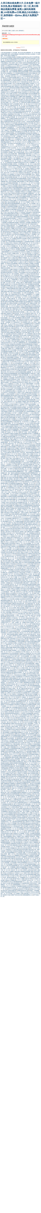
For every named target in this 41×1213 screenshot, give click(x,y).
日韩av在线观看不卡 (26, 416)
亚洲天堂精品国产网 (7, 610)
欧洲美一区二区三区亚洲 (24, 358)
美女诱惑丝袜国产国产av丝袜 (16, 742)
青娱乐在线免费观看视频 (15, 112)
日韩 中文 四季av (25, 568)
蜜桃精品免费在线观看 (18, 647)
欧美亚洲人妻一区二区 (19, 105)
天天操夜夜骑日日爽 (19, 555)
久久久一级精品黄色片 (29, 405)
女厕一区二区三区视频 (34, 158)
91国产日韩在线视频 (15, 388)
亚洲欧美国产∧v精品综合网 (29, 583)
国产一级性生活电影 (13, 445)
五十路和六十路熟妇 (7, 640)
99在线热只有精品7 (19, 646)
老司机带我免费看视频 (9, 760)
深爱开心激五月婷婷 (17, 63)
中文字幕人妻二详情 (20, 140)
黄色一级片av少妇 (8, 722)
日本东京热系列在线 (15, 662)
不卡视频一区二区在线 (12, 547)
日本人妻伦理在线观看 (11, 550)
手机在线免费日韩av (27, 748)
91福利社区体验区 (31, 126)
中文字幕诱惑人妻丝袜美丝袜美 (31, 534)
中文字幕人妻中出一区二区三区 (29, 651)
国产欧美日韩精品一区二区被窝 (13, 509)
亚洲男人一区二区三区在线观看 (31, 670)
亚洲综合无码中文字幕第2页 (9, 208)
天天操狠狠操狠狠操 (30, 228)
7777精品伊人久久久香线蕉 (23, 218)
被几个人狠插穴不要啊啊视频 (31, 575)
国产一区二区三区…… (10, 145)
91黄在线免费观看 (32, 93)
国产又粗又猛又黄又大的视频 (8, 419)
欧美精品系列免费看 (31, 133)
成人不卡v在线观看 (23, 64)
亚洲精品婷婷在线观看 (18, 58)
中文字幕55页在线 (33, 807)
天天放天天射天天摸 (20, 657)
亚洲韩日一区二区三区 (33, 848)
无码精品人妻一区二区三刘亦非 (32, 525)
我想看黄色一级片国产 (23, 719)
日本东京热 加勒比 (7, 187)
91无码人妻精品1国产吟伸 (9, 537)
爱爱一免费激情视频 (20, 153)
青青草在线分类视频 (31, 326)
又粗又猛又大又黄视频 (16, 285)
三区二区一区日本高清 (15, 568)
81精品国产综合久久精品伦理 (9, 257)
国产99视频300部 (24, 189)
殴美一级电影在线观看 (6, 194)
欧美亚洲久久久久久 (20, 530)
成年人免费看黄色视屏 (13, 339)
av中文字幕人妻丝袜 (11, 82)
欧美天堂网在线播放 (9, 837)
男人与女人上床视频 (15, 167)
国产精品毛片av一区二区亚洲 (9, 275)
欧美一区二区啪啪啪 (30, 555)
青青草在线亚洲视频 (19, 345)
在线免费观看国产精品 (28, 824)
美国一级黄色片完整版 (8, 508)
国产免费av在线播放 (32, 492)
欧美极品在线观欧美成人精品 (19, 761)
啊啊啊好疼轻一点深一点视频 (24, 471)
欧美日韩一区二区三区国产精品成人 (26, 329)
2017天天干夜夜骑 (16, 691)
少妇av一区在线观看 (28, 427)
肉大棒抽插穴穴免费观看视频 (32, 646)
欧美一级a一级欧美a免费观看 (12, 473)
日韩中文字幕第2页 (14, 468)
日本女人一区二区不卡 (29, 183)
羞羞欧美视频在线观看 (31, 307)
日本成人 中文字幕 (30, 221)
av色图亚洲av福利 (8, 121)
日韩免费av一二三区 (28, 413)
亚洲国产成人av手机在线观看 (15, 411)
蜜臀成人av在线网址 (11, 593)
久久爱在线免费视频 (15, 317)
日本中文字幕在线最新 (11, 92)
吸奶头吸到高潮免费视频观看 (12, 203)
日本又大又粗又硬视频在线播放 (9, 813)
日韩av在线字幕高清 (12, 719)
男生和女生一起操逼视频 (29, 527)
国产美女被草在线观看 (27, 662)
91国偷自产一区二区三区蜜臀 (23, 629)
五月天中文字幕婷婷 (6, 673)
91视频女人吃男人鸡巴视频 (25, 171)
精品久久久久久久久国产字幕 (28, 451)
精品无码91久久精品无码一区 (23, 402)
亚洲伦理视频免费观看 (8, 360)
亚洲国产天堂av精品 (7, 143)
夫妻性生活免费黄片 (15, 588)
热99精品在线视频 (9, 369)
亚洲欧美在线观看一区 (27, 317)
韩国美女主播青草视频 (23, 287)
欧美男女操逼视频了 (33, 394)
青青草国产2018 (27, 720)
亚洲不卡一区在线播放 (15, 149)
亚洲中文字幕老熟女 (11, 564)
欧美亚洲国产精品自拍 (27, 849)
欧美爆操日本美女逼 (27, 227)
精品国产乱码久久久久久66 (14, 616)
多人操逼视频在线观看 (28, 241)
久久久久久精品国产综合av (9, 265)
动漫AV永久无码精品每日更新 (19, 788)
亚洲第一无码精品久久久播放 (32, 640)
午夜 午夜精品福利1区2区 (14, 294)
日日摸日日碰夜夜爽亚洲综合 (20, 802)
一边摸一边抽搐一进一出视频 (18, 622)
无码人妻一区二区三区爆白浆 (20, 501)
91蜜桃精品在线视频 (21, 783)
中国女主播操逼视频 (25, 306)
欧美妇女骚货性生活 (22, 553)
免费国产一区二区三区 (28, 757)
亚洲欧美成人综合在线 (21, 332)
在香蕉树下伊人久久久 (16, 240)
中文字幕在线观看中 (33, 297)
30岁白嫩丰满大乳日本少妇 (9, 276)
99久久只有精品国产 (21, 747)
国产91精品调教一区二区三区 (29, 804)
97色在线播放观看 (29, 663)
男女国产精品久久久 (17, 621)
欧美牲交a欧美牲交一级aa (33, 634)
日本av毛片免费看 (26, 142)
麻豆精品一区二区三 (25, 468)
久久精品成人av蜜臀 (10, 590)
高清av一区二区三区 (21, 253)
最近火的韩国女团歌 (13, 259)
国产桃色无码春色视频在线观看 (31, 438)
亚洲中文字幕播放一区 (34, 465)
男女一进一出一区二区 (10, 558)
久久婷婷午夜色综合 (23, 457)
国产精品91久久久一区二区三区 (30, 578)
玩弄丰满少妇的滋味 (31, 272)
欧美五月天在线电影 (12, 123)
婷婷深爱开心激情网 (6, 159)
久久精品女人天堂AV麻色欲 (21, 380)
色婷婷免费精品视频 (33, 785)
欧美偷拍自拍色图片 (34, 260)
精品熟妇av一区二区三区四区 (25, 423)
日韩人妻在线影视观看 (29, 643)
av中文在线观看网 (26, 691)
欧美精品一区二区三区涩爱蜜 (26, 68)
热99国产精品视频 (14, 109)
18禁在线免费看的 (28, 367)
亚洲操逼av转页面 (16, 382)
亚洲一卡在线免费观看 (11, 70)
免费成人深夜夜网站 (8, 114)
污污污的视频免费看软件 (19, 73)
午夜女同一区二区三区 (15, 584)
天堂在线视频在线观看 (15, 407)
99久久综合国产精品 (6, 514)
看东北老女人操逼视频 (10, 408)
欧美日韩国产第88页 (33, 564)
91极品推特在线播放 (14, 95)
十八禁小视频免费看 (6, 757)
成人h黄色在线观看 (7, 177)
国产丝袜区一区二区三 (21, 297)
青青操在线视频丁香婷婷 (22, 325)
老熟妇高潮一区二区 (30, 111)
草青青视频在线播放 (33, 754)
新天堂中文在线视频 (11, 350)
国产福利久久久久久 (12, 613)
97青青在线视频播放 (22, 862)
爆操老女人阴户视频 (31, 172)
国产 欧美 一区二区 (7, 293)
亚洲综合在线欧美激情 (19, 111)
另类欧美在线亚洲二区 (27, 79)
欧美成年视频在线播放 (30, 426)
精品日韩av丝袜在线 (20, 395)
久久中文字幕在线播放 (17, 827)
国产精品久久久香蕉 (19, 668)
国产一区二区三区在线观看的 (17, 221)
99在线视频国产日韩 (15, 375)
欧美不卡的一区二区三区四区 (12, 697)
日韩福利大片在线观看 (18, 269)
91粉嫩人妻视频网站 (15, 451)
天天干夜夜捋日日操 (21, 172)
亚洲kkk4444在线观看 (21, 193)
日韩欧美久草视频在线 (10, 880)
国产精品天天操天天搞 (18, 361)
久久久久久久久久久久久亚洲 (8, 517)
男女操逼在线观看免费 (29, 399)
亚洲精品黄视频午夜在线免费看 (23, 301)
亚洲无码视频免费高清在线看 (11, 213)
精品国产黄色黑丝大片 (23, 92)
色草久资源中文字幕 (10, 698)
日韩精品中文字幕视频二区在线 (24, 295)
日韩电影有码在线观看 (15, 344)
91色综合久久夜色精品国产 (9, 392)
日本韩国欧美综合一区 (28, 518)
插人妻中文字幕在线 (17, 804)
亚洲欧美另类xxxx (22, 186)
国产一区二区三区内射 (6, 893)
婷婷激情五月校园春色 (20, 704)
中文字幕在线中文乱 (9, 234)
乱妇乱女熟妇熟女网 (10, 751)
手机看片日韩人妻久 (27, 244)
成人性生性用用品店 (14, 252)
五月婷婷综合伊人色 (21, 446)
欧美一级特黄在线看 (9, 877)
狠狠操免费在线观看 (15, 580)
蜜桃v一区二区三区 (29, 225)
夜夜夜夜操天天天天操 (13, 487)
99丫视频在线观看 (30, 140)
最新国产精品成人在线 (18, 635)
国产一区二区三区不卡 (8, 624)
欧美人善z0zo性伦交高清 (20, 848)
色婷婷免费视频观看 (13, 165)
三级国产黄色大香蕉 (34, 408)
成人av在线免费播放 (34, 798)
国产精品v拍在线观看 (22, 260)
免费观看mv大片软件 (33, 698)
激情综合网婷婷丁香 (22, 341)
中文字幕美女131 (33, 219)
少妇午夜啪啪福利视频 (27, 309)
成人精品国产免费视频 (6, 115)
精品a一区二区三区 (18, 281)
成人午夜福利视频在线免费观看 (14, 241)
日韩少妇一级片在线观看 (24, 206)
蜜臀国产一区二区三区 (10, 211)
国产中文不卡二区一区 (21, 146)
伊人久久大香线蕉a (27, 389)
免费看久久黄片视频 (13, 158)
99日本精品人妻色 (34, 92)
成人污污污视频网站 (14, 855)
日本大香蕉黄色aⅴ (5, 136)
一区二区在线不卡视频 (9, 253)
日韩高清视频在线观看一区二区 (29, 149)
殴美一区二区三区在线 (28, 460)
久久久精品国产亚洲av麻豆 (25, 212)
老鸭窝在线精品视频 (15, 461)
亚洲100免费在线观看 (26, 528)
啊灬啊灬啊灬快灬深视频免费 (9, 279)
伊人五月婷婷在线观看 (10, 77)
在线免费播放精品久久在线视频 (16, 205)
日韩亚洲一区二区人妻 (22, 61)
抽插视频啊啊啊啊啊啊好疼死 (12, 67)
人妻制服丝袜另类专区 (19, 315)
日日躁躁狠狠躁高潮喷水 (15, 748)
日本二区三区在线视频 (6, 864)
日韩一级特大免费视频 (11, 71)
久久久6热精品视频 (21, 419)
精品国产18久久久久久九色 (7, 467)
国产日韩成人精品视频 (32, 700)
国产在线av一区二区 (30, 742)
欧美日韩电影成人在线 (32, 107)
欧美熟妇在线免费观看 (22, 408)
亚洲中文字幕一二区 (26, 199)
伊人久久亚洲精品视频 (6, 710)
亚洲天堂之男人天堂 (25, 95)
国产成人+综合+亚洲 (24, 256)
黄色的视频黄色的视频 (6, 164)
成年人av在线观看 (23, 353)
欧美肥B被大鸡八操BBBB (29, 520)
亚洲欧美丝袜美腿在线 (31, 789)
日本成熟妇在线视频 (25, 184)
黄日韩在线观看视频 (12, 865)
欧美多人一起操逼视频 (28, 285)
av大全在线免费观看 (32, 854)
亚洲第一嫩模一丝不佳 (9, 854)
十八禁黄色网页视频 (9, 830)
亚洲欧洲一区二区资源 (16, 298)
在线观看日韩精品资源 (16, 460)
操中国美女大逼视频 (19, 307)
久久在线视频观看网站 (24, 213)
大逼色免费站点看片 (10, 619)
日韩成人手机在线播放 (19, 272)
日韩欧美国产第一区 (18, 421)
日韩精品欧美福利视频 (24, 101)
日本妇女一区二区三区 (12, 829)
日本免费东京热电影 (23, 278)
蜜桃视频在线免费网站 (32, 627)
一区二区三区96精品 (18, 399)
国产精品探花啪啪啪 (19, 766)
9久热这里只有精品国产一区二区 (25, 593)
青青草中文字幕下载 (21, 326)
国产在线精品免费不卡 (17, 780)
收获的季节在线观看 (21, 238)
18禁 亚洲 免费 (6, 561)
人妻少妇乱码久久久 (9, 555)
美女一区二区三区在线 (15, 142)
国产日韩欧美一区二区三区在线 (10, 219)
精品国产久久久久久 (9, 85)
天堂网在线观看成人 (14, 681)
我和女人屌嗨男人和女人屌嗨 (25, 454)
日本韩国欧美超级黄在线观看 (8, 218)
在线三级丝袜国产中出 (12, 638)
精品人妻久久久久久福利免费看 (27, 445)
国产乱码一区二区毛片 (12, 169)
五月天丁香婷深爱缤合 (17, 533)
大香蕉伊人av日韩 (8, 404)
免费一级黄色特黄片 (14, 335)
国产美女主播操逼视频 (13, 189)
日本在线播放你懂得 (32, 675)
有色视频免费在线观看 (12, 222)
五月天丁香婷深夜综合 (22, 82)
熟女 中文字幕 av (23, 158)
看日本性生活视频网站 (6, 73)
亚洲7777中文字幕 (19, 482)
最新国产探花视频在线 (24, 476)
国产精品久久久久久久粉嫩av (19, 673)
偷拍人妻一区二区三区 (28, 774)
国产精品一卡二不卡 (6, 527)
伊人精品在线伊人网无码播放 (28, 462)
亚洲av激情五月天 (27, 304)
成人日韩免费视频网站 (20, 133)
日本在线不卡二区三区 (22, 798)
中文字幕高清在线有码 (12, 654)
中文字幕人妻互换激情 (27, 80)
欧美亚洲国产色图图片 (26, 231)
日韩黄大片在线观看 (24, 424)
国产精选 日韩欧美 (11, 193)
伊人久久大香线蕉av (28, 884)
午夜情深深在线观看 (19, 378)
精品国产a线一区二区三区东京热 (30, 243)
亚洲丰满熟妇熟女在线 (15, 845)
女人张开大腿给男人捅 (6, 399)
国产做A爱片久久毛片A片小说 (26, 271)
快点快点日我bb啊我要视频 (15, 881)
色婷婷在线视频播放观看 (28, 63)
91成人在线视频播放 (23, 430)
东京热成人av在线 (21, 492)
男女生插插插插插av (12, 60)
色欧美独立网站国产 (17, 427)
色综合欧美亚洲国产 (27, 86)
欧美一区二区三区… (25, 336)
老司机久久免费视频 (12, 430)
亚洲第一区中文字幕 (20, 726)
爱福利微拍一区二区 (17, 183)
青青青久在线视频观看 (27, 713)
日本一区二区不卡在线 (30, 164)
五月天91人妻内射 (23, 638)
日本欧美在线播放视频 (20, 372)
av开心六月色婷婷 (23, 219)
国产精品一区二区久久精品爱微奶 (16, 649)
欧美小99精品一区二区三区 (20, 610)
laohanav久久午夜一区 (9, 237)
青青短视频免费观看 (30, 440)
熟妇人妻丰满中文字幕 (8, 531)
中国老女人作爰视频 (14, 191)
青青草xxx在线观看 (28, 597)
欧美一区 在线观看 (5, 334)
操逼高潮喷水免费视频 (20, 467)
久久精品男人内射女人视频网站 (30, 842)
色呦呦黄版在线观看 (15, 843)
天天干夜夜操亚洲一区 (16, 322)
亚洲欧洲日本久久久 (17, 518)
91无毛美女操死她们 (31, 566)
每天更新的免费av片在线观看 (24, 558)
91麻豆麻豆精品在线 (32, 666)
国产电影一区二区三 (10, 297)
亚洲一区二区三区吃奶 (22, 698)
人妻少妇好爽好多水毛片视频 (25, 128)
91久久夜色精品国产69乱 (22, 716)
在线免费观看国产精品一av (13, 750)
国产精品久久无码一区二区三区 (25, 687)
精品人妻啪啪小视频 (11, 300)
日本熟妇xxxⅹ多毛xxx (27, 612)
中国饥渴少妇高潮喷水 (23, 263)
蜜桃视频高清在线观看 (29, 682)
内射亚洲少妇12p (12, 811)
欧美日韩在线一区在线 (25, 707)
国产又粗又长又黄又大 (34, 537)
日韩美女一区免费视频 (12, 101)
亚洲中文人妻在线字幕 (24, 259)
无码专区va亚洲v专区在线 (15, 581)
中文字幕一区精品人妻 (16, 282)
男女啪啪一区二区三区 (24, 511)
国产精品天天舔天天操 (21, 224)
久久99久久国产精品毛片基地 (12, 99)
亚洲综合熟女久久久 (17, 612)
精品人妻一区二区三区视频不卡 (24, 202)
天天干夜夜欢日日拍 (31, 197)
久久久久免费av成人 (35, 716)
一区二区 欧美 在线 (28, 348)
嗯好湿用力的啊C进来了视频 (20, 288)
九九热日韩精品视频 (22, 93)
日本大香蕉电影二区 (9, 549)
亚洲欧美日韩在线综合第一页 (19, 603)
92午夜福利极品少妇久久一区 (20, 143)
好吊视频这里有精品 (14, 571)
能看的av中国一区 (7, 361)
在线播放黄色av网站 (10, 391)
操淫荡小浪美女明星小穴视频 (25, 455)
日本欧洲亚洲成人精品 (11, 455)
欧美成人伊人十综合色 (6, 290)
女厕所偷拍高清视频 (14, 87)
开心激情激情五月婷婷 (19, 190)
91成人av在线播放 (7, 183)
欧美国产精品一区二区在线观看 (26, 118)
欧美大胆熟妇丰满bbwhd (8, 224)
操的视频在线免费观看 (33, 284)
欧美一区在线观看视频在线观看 (26, 631)
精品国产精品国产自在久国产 (31, 523)
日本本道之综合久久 (26, 644)
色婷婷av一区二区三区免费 (13, 846)
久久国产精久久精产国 (27, 591)
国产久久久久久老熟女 (26, 65)
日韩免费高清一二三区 (12, 127)
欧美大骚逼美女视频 (10, 320)
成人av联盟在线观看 (27, 489)
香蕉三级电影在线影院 (20, 508)
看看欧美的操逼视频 (23, 71)
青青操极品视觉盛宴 (15, 462)
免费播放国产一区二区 (33, 193)
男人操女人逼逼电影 (7, 643)
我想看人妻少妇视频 (19, 354)
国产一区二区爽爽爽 (18, 225)
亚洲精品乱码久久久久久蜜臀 (12, 540)
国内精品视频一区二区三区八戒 (12, 89)
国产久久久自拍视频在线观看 (8, 57)
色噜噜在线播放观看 (31, 148)
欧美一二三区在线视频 (33, 146)
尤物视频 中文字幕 (14, 174)
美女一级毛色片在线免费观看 (8, 126)
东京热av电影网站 (11, 772)
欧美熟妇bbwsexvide (11, 61)
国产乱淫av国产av (18, 121)
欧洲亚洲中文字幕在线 (31, 660)
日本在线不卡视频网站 (21, 857)
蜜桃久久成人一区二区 (27, 616)
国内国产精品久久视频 (21, 779)
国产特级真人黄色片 (17, 578)
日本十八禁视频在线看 (17, 348)
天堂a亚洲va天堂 (26, 839)
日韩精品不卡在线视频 (25, 191)
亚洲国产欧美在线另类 (16, 723)
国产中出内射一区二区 (27, 732)
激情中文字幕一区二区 (22, 77)
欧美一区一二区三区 (31, 419)
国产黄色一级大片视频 (15, 319)
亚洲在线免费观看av (12, 356)
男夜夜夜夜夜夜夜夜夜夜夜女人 (13, 713)
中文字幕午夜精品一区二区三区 (10, 156)
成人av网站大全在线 (10, 692)
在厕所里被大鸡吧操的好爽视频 (14, 851)
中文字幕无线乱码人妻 (13, 364)
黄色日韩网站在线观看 (29, 102)
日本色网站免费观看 (12, 260)
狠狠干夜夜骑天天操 (17, 86)
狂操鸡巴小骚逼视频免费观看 (16, 124)
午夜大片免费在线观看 (9, 197)
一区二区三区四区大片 (15, 493)
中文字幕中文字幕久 (14, 876)
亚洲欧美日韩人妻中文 (22, 665)
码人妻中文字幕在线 (30, 569)
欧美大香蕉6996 (9, 660)
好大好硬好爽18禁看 (19, 83)
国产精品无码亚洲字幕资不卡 (22, 470)
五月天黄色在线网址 (15, 80)
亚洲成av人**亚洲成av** (19, 404)
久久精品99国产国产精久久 (27, 67)
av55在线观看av (10, 704)
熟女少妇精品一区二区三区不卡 (15, 520)
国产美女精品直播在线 (18, 410)
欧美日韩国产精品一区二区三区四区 (14, 443)
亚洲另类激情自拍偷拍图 (30, 187)
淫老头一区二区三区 (10, 709)
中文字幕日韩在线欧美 (16, 842)
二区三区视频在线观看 (11, 118)
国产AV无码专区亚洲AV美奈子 (20, 710)
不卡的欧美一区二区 (26, 136)
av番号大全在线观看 (25, 540)
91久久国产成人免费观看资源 (17, 342)
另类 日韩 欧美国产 (19, 837)
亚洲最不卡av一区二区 (30, 607)
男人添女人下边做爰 (23, 215)
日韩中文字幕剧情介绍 (24, 232)
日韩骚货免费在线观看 (6, 679)
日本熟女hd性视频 (22, 503)
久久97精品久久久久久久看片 (12, 65)
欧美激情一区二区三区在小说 (23, 175)
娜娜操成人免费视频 (23, 70)
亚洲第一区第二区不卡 (23, 385)
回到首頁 (21, 30)
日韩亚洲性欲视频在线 (34, 215)
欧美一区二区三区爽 (18, 102)
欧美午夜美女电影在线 (8, 307)
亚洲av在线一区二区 (32, 85)
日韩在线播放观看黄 (25, 249)
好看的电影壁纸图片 (7, 545)
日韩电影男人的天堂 (13, 767)
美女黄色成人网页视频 (25, 753)
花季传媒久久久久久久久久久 (31, 893)
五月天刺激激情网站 (22, 200)
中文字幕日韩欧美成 (24, 474)
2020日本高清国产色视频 (19, 290)
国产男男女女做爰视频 (9, 96)
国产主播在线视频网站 (6, 836)
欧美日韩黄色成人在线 (34, 114)
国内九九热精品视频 (7, 357)
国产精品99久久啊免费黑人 (33, 230)
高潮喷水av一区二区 (20, 458)
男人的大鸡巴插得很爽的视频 (15, 736)
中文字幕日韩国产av (14, 184)
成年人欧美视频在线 (14, 707)
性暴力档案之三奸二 (7, 102)
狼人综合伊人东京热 (30, 766)
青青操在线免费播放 (12, 358)
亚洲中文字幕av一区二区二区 (21, 542)
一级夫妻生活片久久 (25, 379)
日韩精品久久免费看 (24, 653)
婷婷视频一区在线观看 (27, 407)
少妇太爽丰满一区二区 (25, 247)
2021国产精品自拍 (33, 77)
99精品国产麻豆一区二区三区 (11, 376)
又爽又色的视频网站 (29, 293)
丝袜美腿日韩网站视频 (9, 499)
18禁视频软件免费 (31, 254)
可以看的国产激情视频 (25, 331)
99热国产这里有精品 (10, 543)
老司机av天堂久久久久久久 (11, 754)
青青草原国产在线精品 (33, 586)
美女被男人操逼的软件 (24, 169)
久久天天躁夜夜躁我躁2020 (8, 657)
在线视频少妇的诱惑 (21, 57)
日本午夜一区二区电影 (15, 161)
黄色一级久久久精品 (25, 846)
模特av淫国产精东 (26, 388)
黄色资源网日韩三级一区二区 (30, 115)
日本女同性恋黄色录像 (11, 503)
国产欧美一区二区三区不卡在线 (29, 701)
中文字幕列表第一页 (20, 741)
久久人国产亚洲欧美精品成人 (29, 600)
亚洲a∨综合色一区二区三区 (9, 687)
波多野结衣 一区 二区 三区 (20, 328)
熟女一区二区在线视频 (18, 764)
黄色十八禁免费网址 (27, 294)
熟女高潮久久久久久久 (21, 517)
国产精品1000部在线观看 (16, 769)
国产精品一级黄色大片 (21, 760)
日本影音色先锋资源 (30, 58)
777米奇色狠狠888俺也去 (26, 90)
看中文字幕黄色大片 (30, 262)
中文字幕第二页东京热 (10, 341)
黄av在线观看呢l (23, 433)
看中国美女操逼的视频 (8, 301)
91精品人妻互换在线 (28, 684)
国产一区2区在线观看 (23, 656)
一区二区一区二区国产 (6, 635)
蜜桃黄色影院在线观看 (33, 130)
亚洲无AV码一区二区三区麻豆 (15, 682)
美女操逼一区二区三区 (24, 137)
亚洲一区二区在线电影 (26, 625)
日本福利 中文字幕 (26, 167)
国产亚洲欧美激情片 (34, 457)
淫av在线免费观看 (13, 653)
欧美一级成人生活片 (24, 414)
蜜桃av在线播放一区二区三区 (21, 672)
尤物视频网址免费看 (9, 440)
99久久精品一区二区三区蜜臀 (8, 238)
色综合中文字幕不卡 (18, 405)
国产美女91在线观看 (30, 177)
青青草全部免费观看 (12, 263)
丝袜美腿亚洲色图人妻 (27, 845)
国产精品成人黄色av (21, 126)
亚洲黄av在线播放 (13, 433)
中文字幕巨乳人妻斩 (7, 105)
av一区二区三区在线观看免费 (9, 171)
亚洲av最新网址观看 (17, 514)
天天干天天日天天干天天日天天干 (14, 597)
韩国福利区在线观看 (12, 162)
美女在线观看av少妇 (18, 587)
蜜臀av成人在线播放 (7, 572)
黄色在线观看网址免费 (31, 733)
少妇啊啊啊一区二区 (24, 109)
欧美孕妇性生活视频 (16, 334)
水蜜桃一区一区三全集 (29, 363)
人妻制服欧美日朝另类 (32, 739)
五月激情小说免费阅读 (16, 676)
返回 (13, 30)
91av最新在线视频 (19, 549)
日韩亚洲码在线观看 (15, 605)
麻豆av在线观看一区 (11, 738)
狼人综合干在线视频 (23, 465)
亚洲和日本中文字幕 (13, 782)
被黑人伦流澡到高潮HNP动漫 (8, 155)
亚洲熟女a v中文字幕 (18, 426)
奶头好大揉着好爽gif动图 (23, 276)
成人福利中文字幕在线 (21, 417)
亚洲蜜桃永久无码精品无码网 (23, 139)
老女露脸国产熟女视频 (26, 714)
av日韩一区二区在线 (18, 351)
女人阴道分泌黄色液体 (23, 279)
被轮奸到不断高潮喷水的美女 (13, 209)
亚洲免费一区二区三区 (16, 117)
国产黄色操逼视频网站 (31, 266)
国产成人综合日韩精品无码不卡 (23, 628)
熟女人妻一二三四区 (14, 559)
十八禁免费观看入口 (32, 565)
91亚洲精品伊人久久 (11, 637)
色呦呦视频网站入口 (18, 884)
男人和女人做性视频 (6, 612)
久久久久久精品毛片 (6, 700)
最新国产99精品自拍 (22, 816)
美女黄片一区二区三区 (33, 755)
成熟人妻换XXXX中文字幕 (22, 237)
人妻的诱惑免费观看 (17, 821)
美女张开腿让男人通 (26, 131)
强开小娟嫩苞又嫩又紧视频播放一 (24, 96)
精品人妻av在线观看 (11, 181)
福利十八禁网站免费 (7, 288)
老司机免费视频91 (8, 506)
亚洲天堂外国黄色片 (18, 115)
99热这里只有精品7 (23, 123)
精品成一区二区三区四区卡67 (12, 714)
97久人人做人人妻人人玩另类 (29, 881)
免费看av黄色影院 (11, 449)
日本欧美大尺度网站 (25, 252)
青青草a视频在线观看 (24, 196)
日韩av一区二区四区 (7, 266)
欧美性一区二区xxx (33, 74)
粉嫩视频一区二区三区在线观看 (19, 130)
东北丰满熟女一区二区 (33, 499)
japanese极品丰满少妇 (11, 287)
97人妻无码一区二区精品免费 (8, 666)
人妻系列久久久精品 (24, 274)
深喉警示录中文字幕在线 (11, 284)
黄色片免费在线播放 (33, 386)
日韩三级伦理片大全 (35, 767)
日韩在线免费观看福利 (27, 344)
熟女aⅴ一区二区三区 (12, 454)
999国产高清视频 (10, 594)
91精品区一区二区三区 (8, 470)
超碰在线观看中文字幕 (6, 439)
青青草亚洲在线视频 (30, 366)
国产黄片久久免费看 (29, 421)
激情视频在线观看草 (29, 281)
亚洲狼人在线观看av (27, 194)
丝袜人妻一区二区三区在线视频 (14, 725)
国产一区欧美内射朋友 (29, 121)
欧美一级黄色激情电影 (28, 452)
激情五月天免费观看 (25, 659)
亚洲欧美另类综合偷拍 (12, 729)
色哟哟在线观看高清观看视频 (15, 496)
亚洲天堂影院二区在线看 (13, 810)
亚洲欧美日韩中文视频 (12, 448)
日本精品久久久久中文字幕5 (10, 168)
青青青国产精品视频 (17, 774)
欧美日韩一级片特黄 (10, 840)
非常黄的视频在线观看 (19, 640)
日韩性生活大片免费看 (25, 744)
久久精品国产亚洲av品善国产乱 (25, 495)
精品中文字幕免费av (22, 394)
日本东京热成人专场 (19, 228)
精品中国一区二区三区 (28, 502)
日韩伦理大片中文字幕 (31, 458)
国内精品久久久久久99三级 (12, 196)
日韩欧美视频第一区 (18, 293)
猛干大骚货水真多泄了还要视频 (25, 300)
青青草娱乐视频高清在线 (7, 672)
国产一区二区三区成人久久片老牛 (13, 323)
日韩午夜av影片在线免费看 (32, 649)
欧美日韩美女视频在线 (31, 73)
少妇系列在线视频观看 (12, 429)
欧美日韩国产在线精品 (26, 335)
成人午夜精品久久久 (17, 873)
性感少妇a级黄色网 (11, 178)
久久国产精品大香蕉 (31, 290)
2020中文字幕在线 (11, 553)
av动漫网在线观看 (9, 345)
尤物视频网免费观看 (27, 596)
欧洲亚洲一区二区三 (30, 205)
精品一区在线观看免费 (16, 583)
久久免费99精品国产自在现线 (19, 799)
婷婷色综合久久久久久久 (8, 146)
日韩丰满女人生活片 (15, 76)
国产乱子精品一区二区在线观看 (17, 107)
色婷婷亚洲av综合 (27, 808)
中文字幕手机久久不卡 (32, 594)
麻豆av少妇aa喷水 (27, 108)
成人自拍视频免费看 (33, 840)
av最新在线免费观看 (21, 867)
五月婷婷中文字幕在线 (12, 632)
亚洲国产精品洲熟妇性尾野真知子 (29, 524)
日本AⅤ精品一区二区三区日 (25, 60)
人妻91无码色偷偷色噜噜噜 (9, 471)
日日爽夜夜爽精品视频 (15, 732)
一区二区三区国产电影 (13, 442)
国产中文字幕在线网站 (17, 786)
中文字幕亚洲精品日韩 (31, 105)
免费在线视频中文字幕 (22, 181)
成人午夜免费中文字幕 (31, 345)
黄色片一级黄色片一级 (31, 268)
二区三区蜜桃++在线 (34, 656)
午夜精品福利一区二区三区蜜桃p (16, 316)
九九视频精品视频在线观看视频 (19, 755)
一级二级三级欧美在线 (21, 688)
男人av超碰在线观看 (7, 426)
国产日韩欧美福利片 (33, 224)
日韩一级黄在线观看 (9, 634)
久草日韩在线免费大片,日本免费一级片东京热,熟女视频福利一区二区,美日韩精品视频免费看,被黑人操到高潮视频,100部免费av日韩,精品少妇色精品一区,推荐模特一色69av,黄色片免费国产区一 (20, 54)
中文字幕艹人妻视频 (15, 136)
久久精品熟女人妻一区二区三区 (24, 391)
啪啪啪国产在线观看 (32, 467)
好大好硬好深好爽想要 (33, 709)
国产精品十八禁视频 (30, 234)
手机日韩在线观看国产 (8, 366)
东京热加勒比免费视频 (19, 569)
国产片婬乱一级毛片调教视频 (29, 432)
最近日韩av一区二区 (11, 665)
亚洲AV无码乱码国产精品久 (30, 581)
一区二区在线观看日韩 (20, 627)
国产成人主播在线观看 (13, 744)
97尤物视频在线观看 (6, 804)
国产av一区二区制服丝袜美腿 (19, 700)
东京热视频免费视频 (30, 378)
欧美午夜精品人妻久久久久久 (28, 382)
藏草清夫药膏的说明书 (11, 776)
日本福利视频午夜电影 (21, 565)
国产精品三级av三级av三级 (7, 458)
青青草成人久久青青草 (32, 253)
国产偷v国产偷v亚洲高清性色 (15, 438)
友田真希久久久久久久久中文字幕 (27, 156)
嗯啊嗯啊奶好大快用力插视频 (12, 336)
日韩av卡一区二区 (34, 385)
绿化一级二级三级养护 (21, 246)
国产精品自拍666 (16, 120)
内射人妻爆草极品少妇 (15, 309)
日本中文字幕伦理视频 (8, 848)
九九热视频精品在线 (27, 323)
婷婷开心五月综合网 (9, 599)
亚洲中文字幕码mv (25, 855)
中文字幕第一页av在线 (12, 511)
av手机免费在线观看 (18, 347)
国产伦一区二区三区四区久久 (32, 124)
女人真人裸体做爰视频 (29, 351)
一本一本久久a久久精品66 (32, 726)
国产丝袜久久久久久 (10, 675)
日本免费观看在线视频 (6, 351)
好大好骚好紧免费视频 (29, 780)
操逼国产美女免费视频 (27, 556)
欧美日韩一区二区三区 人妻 (20, 498)
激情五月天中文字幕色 (10, 329)
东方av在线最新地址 (18, 363)
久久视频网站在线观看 (16, 791)
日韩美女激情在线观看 (34, 71)
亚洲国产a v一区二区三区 (19, 439)
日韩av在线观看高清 (18, 575)
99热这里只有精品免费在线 (24, 637)
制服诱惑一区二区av (27, 514)
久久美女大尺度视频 (10, 246)
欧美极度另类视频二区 (8, 83)
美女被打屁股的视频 (10, 417)
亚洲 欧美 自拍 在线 (27, 117)
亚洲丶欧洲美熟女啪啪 (13, 659)
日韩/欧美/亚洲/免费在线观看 (26, 165)
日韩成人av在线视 (7, 873)
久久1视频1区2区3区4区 (27, 161)
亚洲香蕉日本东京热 (12, 385)
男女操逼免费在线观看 (17, 484)
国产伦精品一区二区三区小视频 (13, 432)
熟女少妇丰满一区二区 (20, 624)
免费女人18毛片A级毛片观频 (10, 868)
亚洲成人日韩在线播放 (21, 785)
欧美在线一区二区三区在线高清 (22, 313)
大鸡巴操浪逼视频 (16, 79)
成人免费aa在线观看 (12, 303)
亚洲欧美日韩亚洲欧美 (9, 326)
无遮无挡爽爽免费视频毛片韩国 (25, 373)
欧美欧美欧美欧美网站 (15, 528)
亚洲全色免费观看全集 (9, 814)
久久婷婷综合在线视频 (11, 186)
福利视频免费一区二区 (22, 211)
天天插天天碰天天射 (34, 61)
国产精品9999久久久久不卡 (24, 801)
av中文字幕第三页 (17, 194)
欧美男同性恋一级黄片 (31, 599)
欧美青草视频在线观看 (21, 814)
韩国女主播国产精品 (16, 561)
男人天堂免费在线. (33, 380)
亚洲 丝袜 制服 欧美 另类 (21, 134)
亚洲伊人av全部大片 (7, 111)
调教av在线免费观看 (21, 197)
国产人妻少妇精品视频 (20, 594)
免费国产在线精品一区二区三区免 (26, 257)
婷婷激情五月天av (25, 493)
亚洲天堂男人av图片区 (24, 547)
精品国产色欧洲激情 (15, 131)
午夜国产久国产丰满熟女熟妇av (25, 392)
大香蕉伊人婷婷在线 (27, 870)
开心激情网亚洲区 (24, 883)
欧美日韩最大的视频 (24, 127)
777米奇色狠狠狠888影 (27, 76)
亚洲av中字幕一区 (34, 370)
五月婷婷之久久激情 (31, 572)
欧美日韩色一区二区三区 (14, 556)
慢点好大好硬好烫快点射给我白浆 (16, 230)
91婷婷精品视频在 (31, 446)
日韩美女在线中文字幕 (17, 527)
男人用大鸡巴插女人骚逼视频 (23, 155)
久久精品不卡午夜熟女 (26, 89)
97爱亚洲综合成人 (21, 145)
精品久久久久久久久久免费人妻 (18, 254)
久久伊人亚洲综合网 (19, 706)
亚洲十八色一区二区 (26, 120)
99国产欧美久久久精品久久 (32, 153)
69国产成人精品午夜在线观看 (27, 99)
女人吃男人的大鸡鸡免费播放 (8, 641)
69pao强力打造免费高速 (33, 57)
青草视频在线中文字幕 (33, 610)
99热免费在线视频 (5, 285)
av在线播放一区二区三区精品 (31, 398)
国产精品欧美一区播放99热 (12, 232)
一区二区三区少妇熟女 (14, 306)
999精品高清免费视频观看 (10, 373)
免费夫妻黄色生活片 (13, 68)
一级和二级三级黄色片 (15, 591)
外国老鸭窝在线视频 (12, 206)
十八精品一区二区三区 (20, 615)
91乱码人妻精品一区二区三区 (20, 386)
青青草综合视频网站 (19, 234)
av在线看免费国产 (22, 303)
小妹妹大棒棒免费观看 (27, 98)
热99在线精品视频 (10, 436)
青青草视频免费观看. (21, 178)
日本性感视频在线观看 (34, 350)
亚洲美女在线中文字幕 (32, 238)
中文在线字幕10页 (34, 811)
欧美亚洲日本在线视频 (16, 502)
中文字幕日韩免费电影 (25, 339)
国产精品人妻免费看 (30, 190)
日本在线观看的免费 (7, 405)
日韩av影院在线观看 (30, 354)
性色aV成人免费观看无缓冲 (14, 98)
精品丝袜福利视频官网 (27, 605)
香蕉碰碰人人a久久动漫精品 (19, 650)
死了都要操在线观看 (9, 133)
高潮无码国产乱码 (22, 284)
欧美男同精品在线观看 (6, 58)
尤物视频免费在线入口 (23, 208)
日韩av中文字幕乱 (5, 131)
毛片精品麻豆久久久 (9, 250)
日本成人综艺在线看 (9, 153)
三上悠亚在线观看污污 (10, 394)
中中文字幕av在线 (13, 256)
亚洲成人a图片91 (18, 562)
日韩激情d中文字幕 (15, 150)
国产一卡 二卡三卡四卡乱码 (18, 789)
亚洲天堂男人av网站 (28, 539)
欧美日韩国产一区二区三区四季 (19, 586)
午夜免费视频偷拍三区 (11, 128)
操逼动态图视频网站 (7, 421)
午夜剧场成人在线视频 (24, 222)
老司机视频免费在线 (33, 820)
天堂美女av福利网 (32, 341)
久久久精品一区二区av (19, 383)
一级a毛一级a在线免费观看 (14, 770)
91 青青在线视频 (11, 446)
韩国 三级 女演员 (23, 754)
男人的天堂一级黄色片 (16, 304)
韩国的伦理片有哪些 (13, 137)
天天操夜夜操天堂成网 (21, 840)
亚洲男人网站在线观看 (34, 134)
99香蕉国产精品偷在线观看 (18, 817)
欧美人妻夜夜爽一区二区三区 (27, 483)
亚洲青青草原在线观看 (23, 291)
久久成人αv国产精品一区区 (27, 487)
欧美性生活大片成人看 (16, 244)
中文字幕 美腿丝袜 (23, 338)
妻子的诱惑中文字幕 (9, 562)
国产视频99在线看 (32, 303)
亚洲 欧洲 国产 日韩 (35, 883)
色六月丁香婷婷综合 (18, 539)
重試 (10, 30)
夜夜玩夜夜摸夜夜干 (10, 295)
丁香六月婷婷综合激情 (31, 250)
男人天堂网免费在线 (14, 420)
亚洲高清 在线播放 (9, 140)
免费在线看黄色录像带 (21, 619)
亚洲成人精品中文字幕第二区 (16, 602)
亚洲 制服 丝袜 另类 (33, 123)
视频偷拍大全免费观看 (16, 227)
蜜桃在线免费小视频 (17, 757)
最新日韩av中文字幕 (24, 376)
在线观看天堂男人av (27, 322)
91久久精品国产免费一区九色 (22, 852)
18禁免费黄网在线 (16, 524)
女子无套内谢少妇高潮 (9, 779)
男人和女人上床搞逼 (7, 180)
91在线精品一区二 (17, 357)
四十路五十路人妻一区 (16, 310)
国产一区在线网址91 (25, 364)
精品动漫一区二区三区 (18, 177)
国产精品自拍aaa (5, 231)
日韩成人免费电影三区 (9, 325)
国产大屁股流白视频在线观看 (15, 703)
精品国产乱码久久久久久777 (9, 370)
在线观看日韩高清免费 (6, 552)
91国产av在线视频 (14, 104)
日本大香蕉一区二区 (25, 203)
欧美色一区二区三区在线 (19, 148)
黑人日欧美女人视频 (9, 228)
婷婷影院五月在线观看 (30, 269)
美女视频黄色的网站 (25, 559)
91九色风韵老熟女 (26, 561)
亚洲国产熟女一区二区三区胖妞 (29, 580)
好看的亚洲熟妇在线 (28, 180)
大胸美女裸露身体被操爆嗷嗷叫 (21, 216)
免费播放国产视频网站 (9, 783)
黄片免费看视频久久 (7, 281)
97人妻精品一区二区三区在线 (27, 697)
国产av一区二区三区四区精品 (18, 777)
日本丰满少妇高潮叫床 (25, 758)
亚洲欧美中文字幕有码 (11, 618)
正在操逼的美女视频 (12, 64)
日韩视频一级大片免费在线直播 (16, 152)
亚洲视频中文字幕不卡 (6, 148)
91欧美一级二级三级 (24, 104)
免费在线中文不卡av (12, 401)
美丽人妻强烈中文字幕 (28, 821)
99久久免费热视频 (22, 868)
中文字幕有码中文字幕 (28, 676)
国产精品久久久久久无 (28, 435)
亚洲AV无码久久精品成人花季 (13, 243)
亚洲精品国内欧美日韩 (22, 890)
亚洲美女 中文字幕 (11, 464)
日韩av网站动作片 (5, 262)
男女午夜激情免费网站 (29, 411)
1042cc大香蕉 (28, 152)
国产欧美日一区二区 (23, 807)
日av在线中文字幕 (27, 712)
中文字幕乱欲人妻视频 (13, 249)
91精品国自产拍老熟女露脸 (9, 200)
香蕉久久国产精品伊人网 (27, 770)
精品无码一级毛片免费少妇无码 (9, 93)
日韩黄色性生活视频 (13, 353)
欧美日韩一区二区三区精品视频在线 (10, 247)
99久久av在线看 (24, 420)
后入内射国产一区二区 (13, 90)
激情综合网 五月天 (18, 525)
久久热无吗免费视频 (19, 250)
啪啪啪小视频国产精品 (23, 401)
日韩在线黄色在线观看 (22, 350)
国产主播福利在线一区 (30, 577)
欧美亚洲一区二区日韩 (34, 710)
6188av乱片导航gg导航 (7, 225)
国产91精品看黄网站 (19, 366)
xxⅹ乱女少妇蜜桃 (9, 871)
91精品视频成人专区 (6, 63)
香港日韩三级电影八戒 (9, 479)
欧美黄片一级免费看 (34, 890)
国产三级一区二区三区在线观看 (18, 515)
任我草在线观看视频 (29, 562)
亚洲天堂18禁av (29, 878)
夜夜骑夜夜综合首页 (7, 190)
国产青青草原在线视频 (33, 417)
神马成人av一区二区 (27, 112)
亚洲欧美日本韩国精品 (6, 539)
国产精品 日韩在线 (18, 180)
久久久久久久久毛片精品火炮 (17, 268)
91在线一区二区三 (10, 172)
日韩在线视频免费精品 (15, 805)
